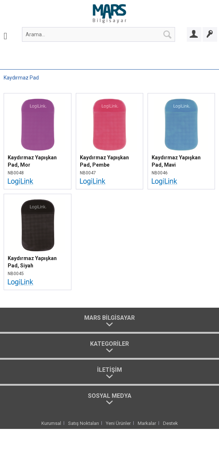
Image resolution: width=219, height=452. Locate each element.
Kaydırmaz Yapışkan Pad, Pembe (104, 161)
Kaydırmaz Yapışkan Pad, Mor (32, 161)
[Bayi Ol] (210, 34)
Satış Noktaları (83, 423)
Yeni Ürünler (118, 423)
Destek (170, 423)
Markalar (147, 423)
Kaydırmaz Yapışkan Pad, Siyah (32, 261)
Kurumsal (51, 423)
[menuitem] (5, 34)
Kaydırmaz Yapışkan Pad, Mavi (176, 161)
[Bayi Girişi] (194, 34)
